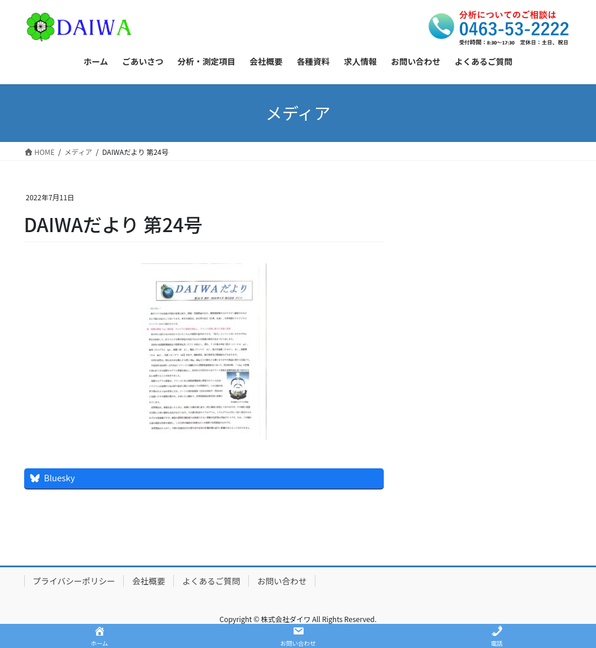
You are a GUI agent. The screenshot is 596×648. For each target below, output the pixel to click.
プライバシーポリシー (74, 581)
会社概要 (148, 581)
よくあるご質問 (211, 581)
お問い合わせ (282, 581)
